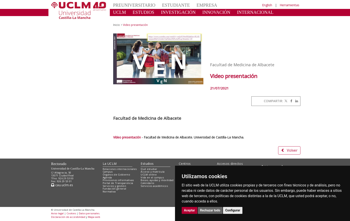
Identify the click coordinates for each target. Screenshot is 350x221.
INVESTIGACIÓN (178, 12)
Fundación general (114, 188)
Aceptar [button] (189, 210)
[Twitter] (285, 101)
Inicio (116, 25)
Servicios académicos (154, 186)
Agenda (107, 177)
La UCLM (110, 163)
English (267, 5)
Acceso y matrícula (153, 171)
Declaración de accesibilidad (68, 217)
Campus (108, 171)
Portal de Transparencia (118, 183)
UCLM (119, 12)
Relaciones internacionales (120, 169)
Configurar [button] (232, 210)
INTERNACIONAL (255, 12)
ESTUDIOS (143, 12)
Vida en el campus (152, 177)
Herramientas (289, 5)
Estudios (147, 163)
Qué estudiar (149, 169)
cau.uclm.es (62, 185)
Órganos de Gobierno (116, 174)
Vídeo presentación (127, 137)
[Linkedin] (295, 101)
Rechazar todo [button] (210, 210)
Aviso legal (57, 213)
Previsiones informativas (118, 180)
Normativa (109, 191)
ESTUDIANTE (176, 5)
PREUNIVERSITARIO (134, 5)
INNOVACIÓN (216, 12)
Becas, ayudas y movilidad (157, 180)
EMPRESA (206, 5)
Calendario (147, 183)
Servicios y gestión (114, 186)
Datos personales (89, 213)
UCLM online (149, 174)
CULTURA (123, 19)
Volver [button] (289, 150)
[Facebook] (290, 101)
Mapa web (94, 217)
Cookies (71, 213)
